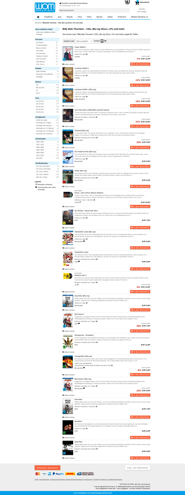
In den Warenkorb (140, 64)
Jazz (59, 17)
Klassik (70, 17)
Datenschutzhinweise (58, 479)
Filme (89, 17)
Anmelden (142, 9)
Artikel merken (69, 64)
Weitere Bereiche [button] (139, 17)
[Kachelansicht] (105, 40)
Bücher (100, 17)
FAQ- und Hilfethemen (137, 468)
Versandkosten (44, 479)
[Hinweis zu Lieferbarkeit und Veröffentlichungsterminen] (86, 54)
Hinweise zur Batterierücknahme (111, 479)
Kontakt (96, 479)
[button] (48, 33)
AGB (36, 479)
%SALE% (122, 17)
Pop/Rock (48, 17)
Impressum (88, 479)
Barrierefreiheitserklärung (75, 479)
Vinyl (80, 17)
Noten (110, 17)
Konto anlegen (141, 11)
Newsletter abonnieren (47, 468)
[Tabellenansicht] (102, 40)
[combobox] (94, 10)
